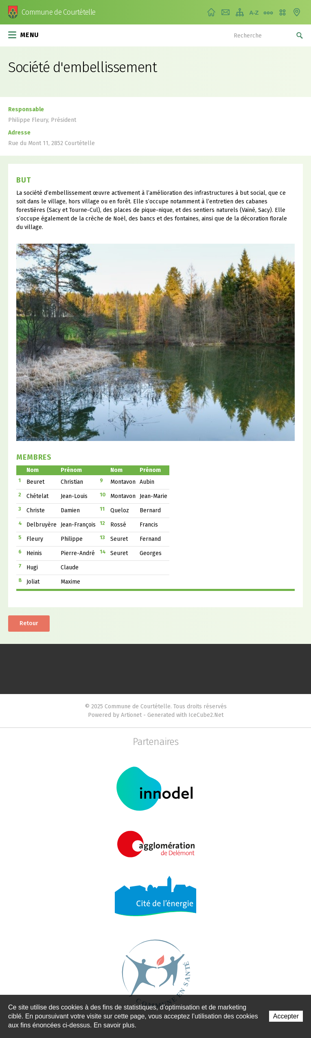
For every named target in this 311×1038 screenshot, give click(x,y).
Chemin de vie (268, 12)
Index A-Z (254, 12)
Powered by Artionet (115, 715)
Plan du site (240, 12)
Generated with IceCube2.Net (185, 715)
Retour (29, 623)
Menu (23, 34)
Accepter (286, 1016)
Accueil (211, 12)
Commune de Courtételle (58, 12)
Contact (225, 12)
